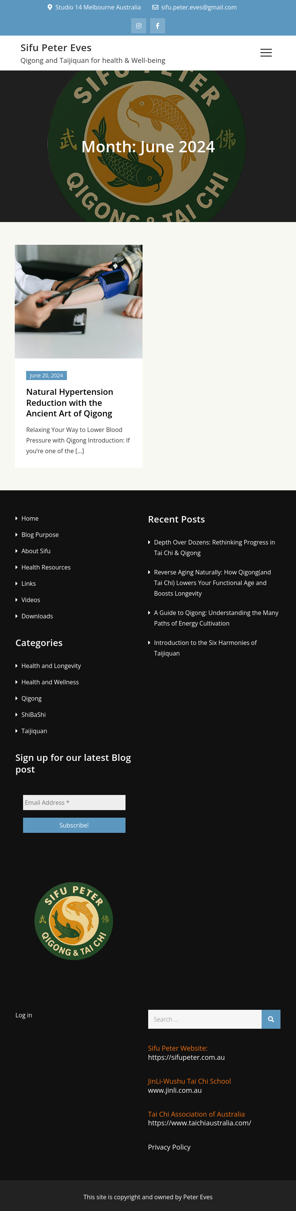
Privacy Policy (169, 1147)
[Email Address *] (74, 802)
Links (29, 583)
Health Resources (46, 567)
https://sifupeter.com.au (186, 1057)
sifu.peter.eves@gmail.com (194, 7)
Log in (24, 1015)
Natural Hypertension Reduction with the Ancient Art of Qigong (69, 402)
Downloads (37, 616)
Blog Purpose (40, 534)
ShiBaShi (34, 714)
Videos (31, 600)
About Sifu (36, 551)
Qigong (32, 698)
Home (30, 518)
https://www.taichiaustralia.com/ (199, 1122)
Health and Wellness (50, 682)
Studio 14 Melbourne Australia (94, 7)
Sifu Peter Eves (55, 47)
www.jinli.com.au (175, 1090)
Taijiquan (34, 731)
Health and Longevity (51, 666)
